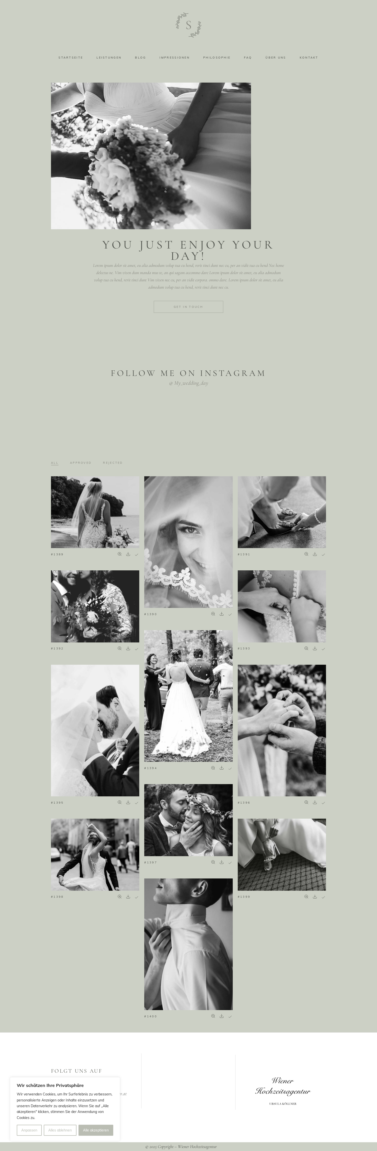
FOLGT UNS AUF (76, 1071)
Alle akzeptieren (96, 1130)
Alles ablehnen (60, 1130)
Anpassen (29, 1130)
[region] (65, 1109)
